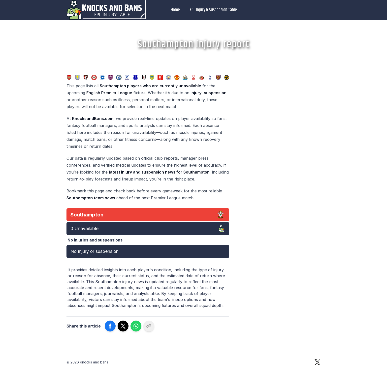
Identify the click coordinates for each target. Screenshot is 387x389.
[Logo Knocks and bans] (106, 10)
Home (175, 9)
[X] (318, 362)
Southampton (86, 215)
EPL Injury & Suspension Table (213, 9)
